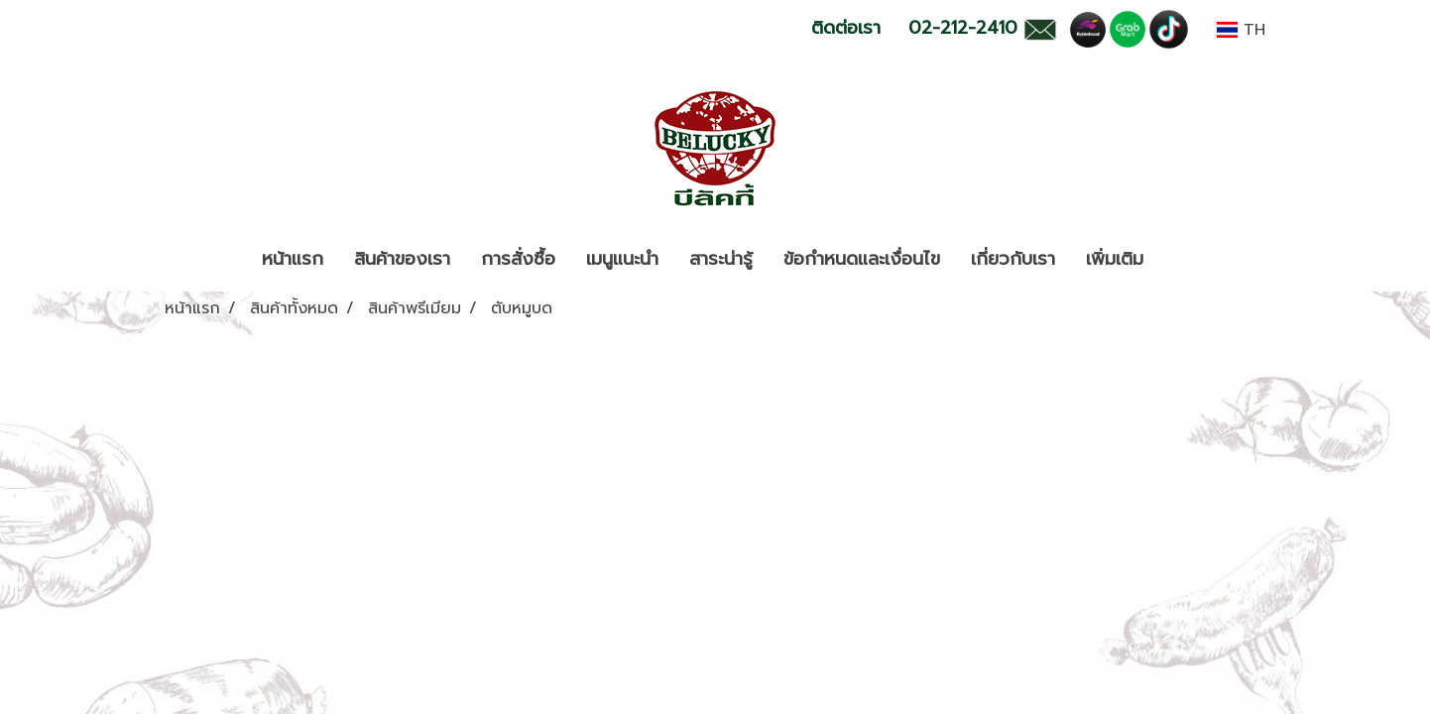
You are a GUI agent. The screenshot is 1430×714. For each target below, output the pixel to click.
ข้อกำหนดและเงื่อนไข (861, 259)
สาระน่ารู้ (721, 259)
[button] (1176, 260)
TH (1241, 30)
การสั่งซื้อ (518, 259)
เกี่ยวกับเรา (1013, 259)
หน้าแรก (292, 259)
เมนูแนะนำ (622, 259)
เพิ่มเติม (1114, 259)
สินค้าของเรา (402, 259)
